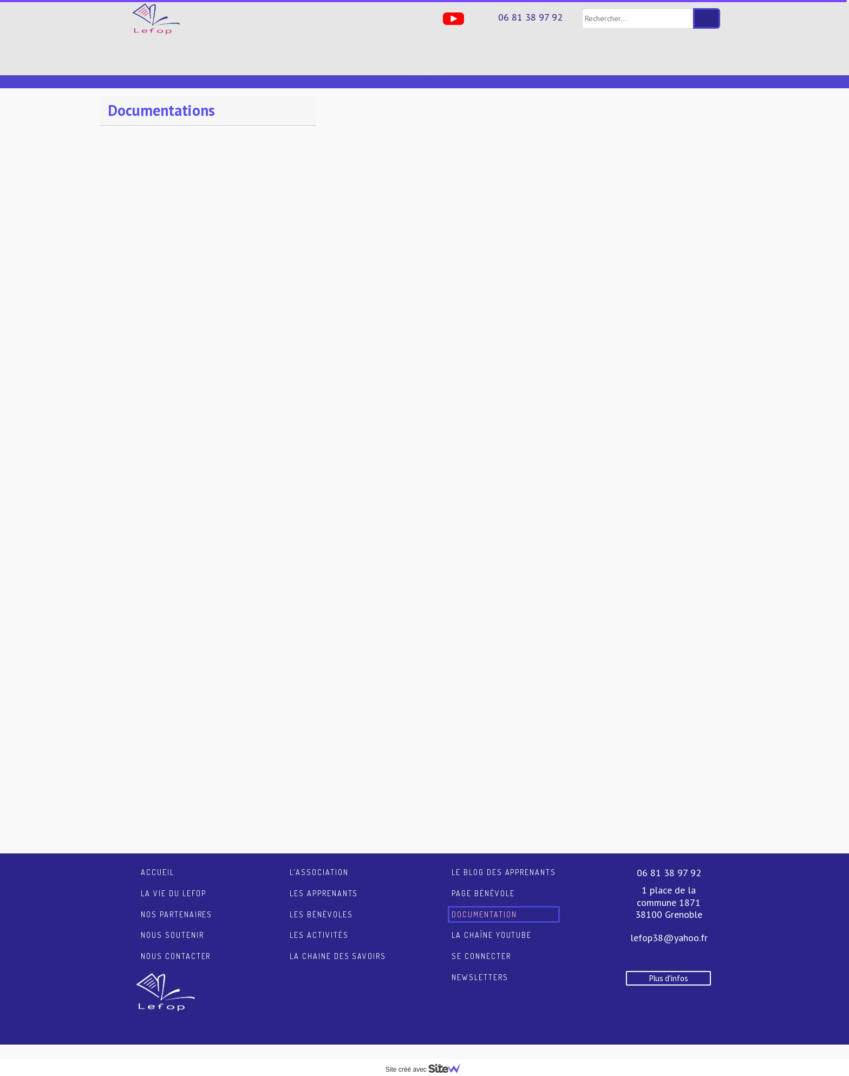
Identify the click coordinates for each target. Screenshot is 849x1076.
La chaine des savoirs (338, 943)
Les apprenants (324, 880)
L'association (319, 859)
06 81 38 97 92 (530, 17)
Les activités (319, 922)
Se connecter (481, 943)
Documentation (484, 902)
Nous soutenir (172, 922)
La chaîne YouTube (492, 922)
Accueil (157, 859)
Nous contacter (176, 943)
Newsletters (480, 964)
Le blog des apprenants (504, 859)
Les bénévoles (321, 902)
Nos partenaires (176, 902)
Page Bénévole (483, 880)
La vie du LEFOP (173, 880)
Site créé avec (427, 1069)
